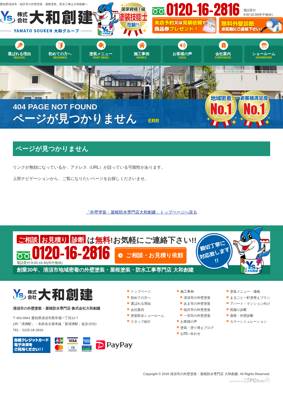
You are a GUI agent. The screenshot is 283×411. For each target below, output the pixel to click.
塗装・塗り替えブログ (197, 328)
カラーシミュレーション (248, 321)
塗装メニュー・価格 (245, 291)
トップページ (141, 291)
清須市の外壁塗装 (197, 298)
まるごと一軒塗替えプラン (250, 298)
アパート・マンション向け (250, 303)
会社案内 (223, 55)
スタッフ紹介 (141, 321)
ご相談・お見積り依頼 (154, 255)
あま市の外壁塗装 (197, 303)
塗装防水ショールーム (147, 316)
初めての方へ (60, 55)
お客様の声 (182, 55)
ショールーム (263, 55)
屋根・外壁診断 (241, 316)
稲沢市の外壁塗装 (197, 310)
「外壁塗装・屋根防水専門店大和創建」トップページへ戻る (141, 212)
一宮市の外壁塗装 (197, 316)
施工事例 (141, 55)
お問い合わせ (190, 334)
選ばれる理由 (19, 55)
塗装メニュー (101, 55)
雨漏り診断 (238, 310)
